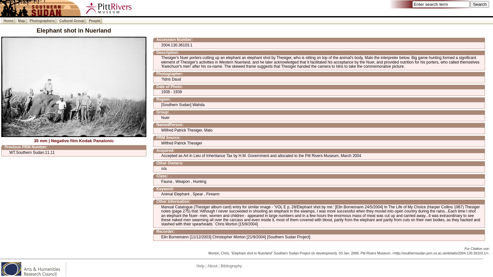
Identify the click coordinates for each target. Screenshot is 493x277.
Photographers (42, 21)
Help (200, 266)
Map (21, 21)
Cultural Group (71, 21)
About (212, 266)
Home (9, 21)
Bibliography (231, 266)
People (94, 21)
